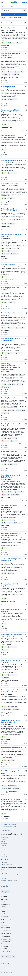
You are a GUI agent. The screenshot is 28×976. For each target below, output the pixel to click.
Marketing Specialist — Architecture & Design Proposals (12, 136)
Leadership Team (5, 904)
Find (14, 14)
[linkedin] (13, 956)
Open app (24, 2)
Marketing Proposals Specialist (11, 160)
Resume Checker (5, 951)
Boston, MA (4, 843)
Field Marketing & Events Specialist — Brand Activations (11, 210)
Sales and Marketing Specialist (11, 634)
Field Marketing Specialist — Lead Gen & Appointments (10, 534)
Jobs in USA (4, 916)
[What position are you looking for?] (14, 6)
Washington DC (5, 841)
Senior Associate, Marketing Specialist (10, 661)
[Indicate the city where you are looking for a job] (14, 10)
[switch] (25, 23)
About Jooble (4, 899)
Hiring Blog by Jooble (6, 930)
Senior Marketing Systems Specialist (10, 610)
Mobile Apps (4, 946)
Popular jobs (4, 862)
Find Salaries (4, 944)
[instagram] (6, 956)
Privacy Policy (4, 967)
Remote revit (4, 871)
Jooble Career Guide (6, 939)
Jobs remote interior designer (8, 876)
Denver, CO (4, 854)
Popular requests (7, 830)
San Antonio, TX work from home (9, 880)
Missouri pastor (4, 878)
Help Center (4, 914)
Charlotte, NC (4, 839)
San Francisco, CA (5, 837)
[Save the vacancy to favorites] (26, 28)
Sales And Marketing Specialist (11, 747)
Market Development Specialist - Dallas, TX (12, 235)
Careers (3, 911)
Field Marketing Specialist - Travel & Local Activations (10, 185)
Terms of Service (5, 963)
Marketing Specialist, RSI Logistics (9, 585)
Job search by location (6, 864)
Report (24, 49)
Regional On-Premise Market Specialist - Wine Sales (10, 721)
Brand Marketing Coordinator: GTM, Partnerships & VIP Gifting (11, 800)
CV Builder (4, 948)
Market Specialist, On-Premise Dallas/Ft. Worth (11, 54)
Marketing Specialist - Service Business (11, 288)
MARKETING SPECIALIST (9, 452)
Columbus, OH (4, 852)
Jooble (11, 972)
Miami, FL (3, 849)
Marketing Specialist (8, 28)
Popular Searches (5, 936)
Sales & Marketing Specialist (10, 771)
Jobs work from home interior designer (10, 874)
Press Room (4, 909)
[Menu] (2, 2)
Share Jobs (4, 925)
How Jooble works (6, 902)
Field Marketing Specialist (10, 505)
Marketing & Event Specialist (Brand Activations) (10, 339)
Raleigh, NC (4, 856)
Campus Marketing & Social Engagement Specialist (10, 111)
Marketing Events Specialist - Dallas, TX (11, 425)
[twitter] (9, 956)
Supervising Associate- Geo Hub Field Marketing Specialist (12, 691)
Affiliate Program (5, 927)
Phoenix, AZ (4, 847)
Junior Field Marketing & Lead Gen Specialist (11, 560)
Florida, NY (3, 845)
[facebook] (2, 956)
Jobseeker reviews (6, 941)
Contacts (3, 906)
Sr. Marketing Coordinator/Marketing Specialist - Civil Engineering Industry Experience (10, 366)
